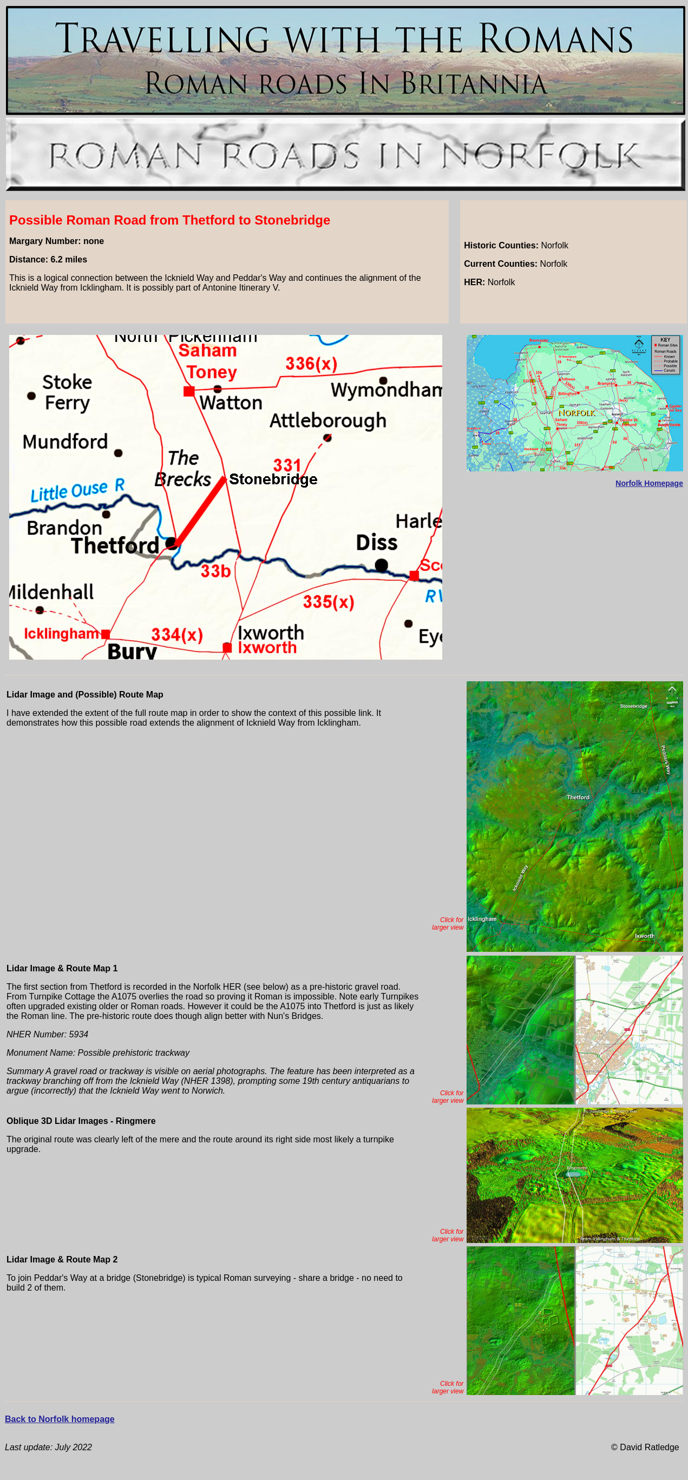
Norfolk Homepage (649, 483)
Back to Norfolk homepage (60, 1419)
